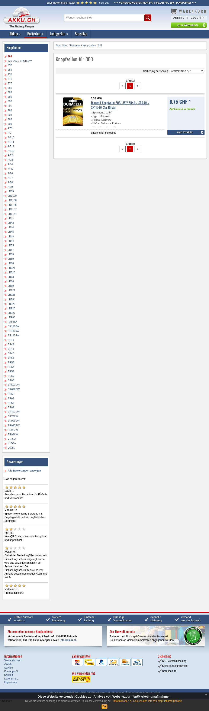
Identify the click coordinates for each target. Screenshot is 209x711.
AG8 (10, 182)
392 (10, 110)
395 (10, 119)
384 (10, 92)
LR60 (11, 263)
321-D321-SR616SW (20, 60)
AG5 (10, 169)
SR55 (11, 362)
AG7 (10, 177)
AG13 (11, 150)
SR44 (11, 348)
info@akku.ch (68, 640)
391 (10, 106)
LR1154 (12, 213)
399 (10, 123)
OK (104, 706)
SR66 (11, 402)
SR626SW (14, 389)
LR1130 (12, 200)
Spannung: (99, 112)
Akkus (15, 33)
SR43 (11, 344)
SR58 (11, 371)
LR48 (11, 236)
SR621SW (14, 384)
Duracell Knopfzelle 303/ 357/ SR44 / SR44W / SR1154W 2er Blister (120, 105)
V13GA (12, 443)
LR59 (11, 258)
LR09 (11, 191)
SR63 (11, 394)
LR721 (11, 290)
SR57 (11, 367)
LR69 (11, 285)
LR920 (11, 303)
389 (10, 96)
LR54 (11, 240)
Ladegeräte (59, 33)
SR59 (11, 375)
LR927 (11, 312)
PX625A (12, 321)
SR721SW (14, 411)
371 (10, 78)
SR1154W (13, 335)
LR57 (11, 249)
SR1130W (13, 331)
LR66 (11, 281)
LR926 (11, 308)
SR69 (11, 407)
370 (10, 74)
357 (10, 65)
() (60, 2)
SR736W (13, 416)
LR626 (11, 272)
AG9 (10, 186)
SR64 (11, 398)
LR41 (11, 218)
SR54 (11, 357)
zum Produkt (185, 132)
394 (10, 114)
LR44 (11, 227)
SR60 (11, 380)
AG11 (11, 141)
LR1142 (12, 209)
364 (10, 69)
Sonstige (81, 33)
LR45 (11, 231)
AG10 (11, 137)
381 (10, 87)
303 (10, 56)
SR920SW (14, 420)
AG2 (10, 155)
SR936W (13, 434)
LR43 (11, 222)
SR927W (13, 430)
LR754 (11, 299)
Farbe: (96, 119)
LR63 (11, 276)
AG (9, 132)
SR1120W (13, 326)
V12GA (12, 438)
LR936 (11, 317)
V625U (12, 447)
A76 (10, 128)
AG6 (10, 173)
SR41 (11, 339)
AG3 (10, 159)
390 (10, 101)
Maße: (96, 123)
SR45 (11, 353)
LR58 (11, 254)
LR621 (11, 268)
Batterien (35, 33)
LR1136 (12, 205)
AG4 (10, 164)
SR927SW (14, 425)
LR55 (11, 245)
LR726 (11, 294)
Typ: (95, 116)
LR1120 (12, 195)
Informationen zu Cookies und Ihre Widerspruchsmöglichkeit (147, 701)
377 (10, 83)
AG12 (11, 146)
